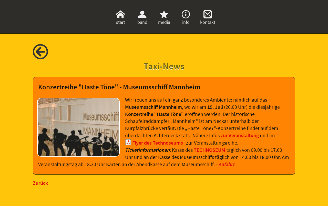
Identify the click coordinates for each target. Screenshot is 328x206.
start (120, 19)
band (142, 19)
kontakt (207, 19)
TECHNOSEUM (210, 150)
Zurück (40, 183)
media (164, 19)
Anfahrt (226, 164)
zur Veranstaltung (240, 135)
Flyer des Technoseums (158, 143)
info (186, 19)
